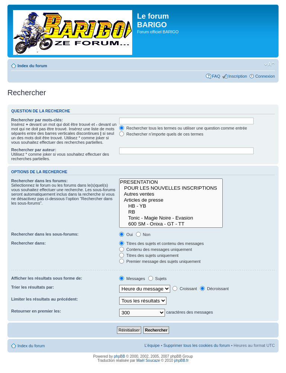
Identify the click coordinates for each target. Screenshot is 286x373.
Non (143, 234)
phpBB (119, 356)
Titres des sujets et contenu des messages (161, 243)
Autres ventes (171, 194)
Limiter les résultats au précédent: (44, 299)
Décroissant (214, 288)
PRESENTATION (171, 182)
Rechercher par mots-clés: (37, 120)
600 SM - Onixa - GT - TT (171, 224)
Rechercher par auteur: (33, 149)
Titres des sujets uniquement (148, 255)
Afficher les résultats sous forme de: (46, 278)
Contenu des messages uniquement (155, 249)
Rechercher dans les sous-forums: (45, 234)
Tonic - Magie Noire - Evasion (171, 218)
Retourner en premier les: (36, 311)
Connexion (265, 76)
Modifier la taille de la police (269, 64)
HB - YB (171, 206)
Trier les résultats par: (32, 287)
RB (171, 212)
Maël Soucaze (148, 360)
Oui (126, 234)
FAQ (216, 76)
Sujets (157, 278)
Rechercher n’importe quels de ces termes (161, 134)
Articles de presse (171, 200)
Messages (132, 278)
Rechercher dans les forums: (39, 180)
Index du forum (32, 65)
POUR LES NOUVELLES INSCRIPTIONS (171, 188)
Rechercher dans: (28, 243)
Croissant (184, 288)
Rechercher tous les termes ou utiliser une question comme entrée (183, 128)
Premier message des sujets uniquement (159, 261)
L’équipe (152, 345)
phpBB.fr (181, 360)
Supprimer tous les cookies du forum (196, 345)
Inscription (237, 76)
